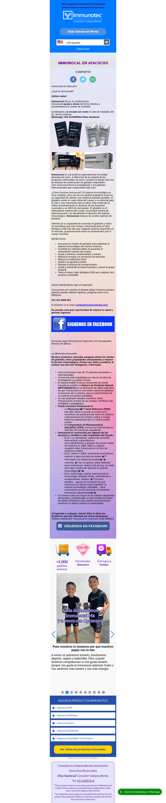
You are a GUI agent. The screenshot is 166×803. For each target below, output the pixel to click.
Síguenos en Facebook (83, 526)
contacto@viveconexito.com (92, 305)
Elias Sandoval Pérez (82, 32)
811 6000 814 (85, 780)
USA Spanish (68, 42)
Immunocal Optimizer (65, 730)
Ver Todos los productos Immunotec (83, 749)
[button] (112, 634)
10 (103, 692)
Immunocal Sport (63, 723)
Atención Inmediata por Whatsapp (140, 791)
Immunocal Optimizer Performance (72, 738)
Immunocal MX (62, 707)
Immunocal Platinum (64, 715)
